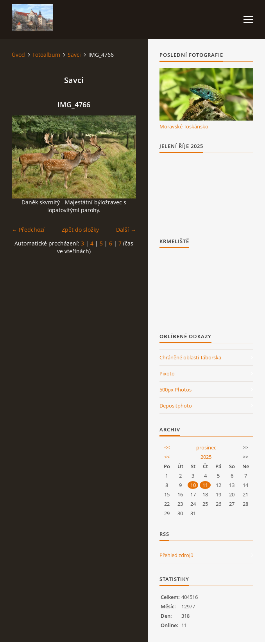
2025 (206, 456)
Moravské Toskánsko (183, 126)
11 (205, 485)
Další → (126, 229)
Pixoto (167, 373)
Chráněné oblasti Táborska (190, 357)
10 (193, 485)
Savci (74, 54)
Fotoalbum (46, 54)
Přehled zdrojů (176, 555)
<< (167, 447)
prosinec (206, 447)
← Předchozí (28, 229)
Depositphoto (175, 405)
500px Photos (175, 389)
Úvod (18, 54)
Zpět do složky (80, 229)
